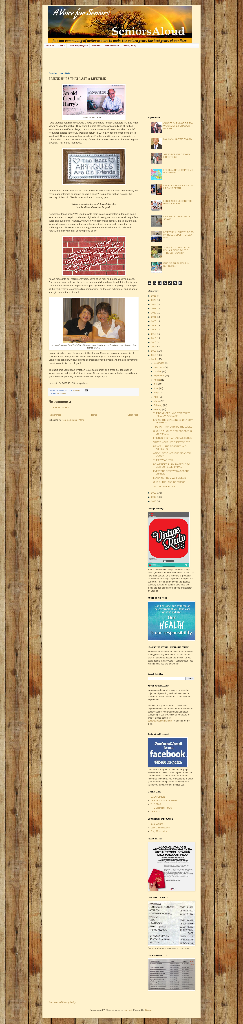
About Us (50, 46)
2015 (154, 342)
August (157, 380)
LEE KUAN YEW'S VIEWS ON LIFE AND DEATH (178, 186)
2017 (154, 334)
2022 (154, 312)
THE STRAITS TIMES (161, 808)
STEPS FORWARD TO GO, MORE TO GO (176, 155)
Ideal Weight (157, 824)
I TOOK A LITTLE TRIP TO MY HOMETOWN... (178, 171)
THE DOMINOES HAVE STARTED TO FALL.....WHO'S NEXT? (171, 414)
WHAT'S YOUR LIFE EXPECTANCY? (171, 442)
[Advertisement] (105, 60)
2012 (154, 355)
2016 (154, 338)
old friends (61, 393)
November (159, 367)
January (158, 409)
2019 (154, 325)
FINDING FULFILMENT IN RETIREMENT (176, 264)
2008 (154, 501)
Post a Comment (61, 407)
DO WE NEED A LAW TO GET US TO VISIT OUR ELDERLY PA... (171, 465)
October (158, 371)
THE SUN (155, 811)
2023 (154, 308)
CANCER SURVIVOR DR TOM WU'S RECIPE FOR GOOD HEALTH (178, 126)
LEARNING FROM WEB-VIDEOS (169, 478)
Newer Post (55, 415)
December (159, 363)
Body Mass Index (159, 831)
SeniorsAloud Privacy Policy (62, 1002)
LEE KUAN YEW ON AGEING (177, 139)
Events (61, 46)
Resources (96, 46)
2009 (154, 497)
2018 (154, 329)
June (156, 388)
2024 (154, 304)
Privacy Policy (129, 46)
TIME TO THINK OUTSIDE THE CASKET (173, 427)
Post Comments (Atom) (73, 420)
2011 (154, 359)
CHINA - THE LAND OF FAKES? (169, 482)
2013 (154, 351)
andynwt (128, 1010)
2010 (154, 493)
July (156, 384)
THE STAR (156, 804)
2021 (154, 317)
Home (94, 415)
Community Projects (78, 46)
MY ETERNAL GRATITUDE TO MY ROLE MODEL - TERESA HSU (178, 235)
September (159, 375)
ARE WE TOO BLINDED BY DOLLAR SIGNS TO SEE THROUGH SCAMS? (177, 250)
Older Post (133, 415)
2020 (154, 321)
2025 (154, 300)
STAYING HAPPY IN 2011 (166, 486)
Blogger (148, 1010)
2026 (154, 296)
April (156, 397)
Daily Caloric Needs (160, 827)
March (157, 401)
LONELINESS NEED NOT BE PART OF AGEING (177, 202)
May (156, 392)
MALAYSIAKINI (158, 797)
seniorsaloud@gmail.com (160, 720)
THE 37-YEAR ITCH (163, 460)
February (158, 405)
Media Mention (112, 46)
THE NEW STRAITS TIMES (164, 800)
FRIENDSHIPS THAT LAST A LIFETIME (172, 438)
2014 (154, 346)
